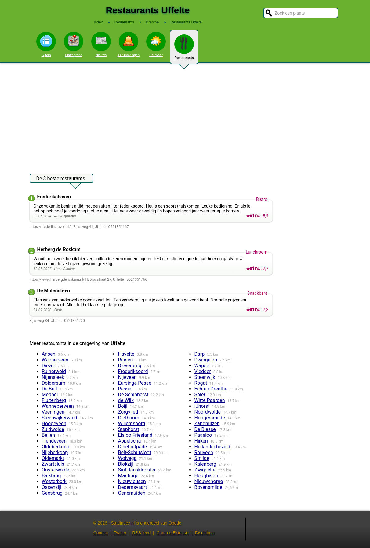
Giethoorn (129, 418)
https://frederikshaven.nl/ (50, 227)
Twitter (120, 532)
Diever (48, 365)
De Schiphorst (133, 394)
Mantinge (128, 476)
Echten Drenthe (210, 389)
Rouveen (203, 452)
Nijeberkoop (55, 452)
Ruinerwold (54, 371)
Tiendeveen (54, 441)
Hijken (201, 441)
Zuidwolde (53, 429)
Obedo (175, 523)
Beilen (48, 435)
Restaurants (184, 49)
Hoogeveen (54, 423)
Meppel (50, 394)
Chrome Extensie (172, 532)
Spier (199, 394)
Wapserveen (55, 360)
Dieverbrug (130, 365)
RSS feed (141, 532)
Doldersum (54, 383)
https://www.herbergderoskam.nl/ (57, 279)
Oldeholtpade (132, 447)
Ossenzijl (51, 487)
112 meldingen (129, 44)
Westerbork (54, 481)
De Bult (49, 389)
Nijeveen (127, 377)
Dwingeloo (205, 360)
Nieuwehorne (208, 481)
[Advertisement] (185, 115)
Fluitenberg (54, 400)
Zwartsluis (53, 464)
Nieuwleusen (132, 481)
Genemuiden (132, 493)
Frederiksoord (133, 371)
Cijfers (46, 44)
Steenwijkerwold (59, 418)
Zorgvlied (128, 412)
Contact (100, 532)
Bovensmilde (208, 487)
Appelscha (129, 441)
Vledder (202, 371)
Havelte (126, 354)
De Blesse (205, 429)
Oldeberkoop (56, 447)
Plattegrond (73, 44)
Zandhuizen (207, 423)
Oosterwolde (55, 470)
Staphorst (128, 429)
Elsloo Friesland (135, 435)
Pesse (124, 389)
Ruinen (125, 360)
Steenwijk (204, 377)
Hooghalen (206, 476)
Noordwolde (207, 412)
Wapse (201, 365)
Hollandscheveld (212, 447)
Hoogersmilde (209, 418)
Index (98, 22)
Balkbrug (51, 476)
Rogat (200, 383)
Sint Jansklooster (137, 470)
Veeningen (53, 412)
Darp (199, 354)
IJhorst (202, 406)
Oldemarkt (53, 458)
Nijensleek (53, 377)
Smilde (201, 458)
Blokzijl (126, 464)
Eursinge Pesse (134, 383)
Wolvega (127, 458)
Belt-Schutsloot (134, 452)
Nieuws (101, 44)
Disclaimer (205, 532)
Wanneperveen (58, 406)
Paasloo (203, 435)
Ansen (49, 354)
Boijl (123, 406)
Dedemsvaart (132, 487)
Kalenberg (205, 464)
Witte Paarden (209, 400)
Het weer (156, 44)
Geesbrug (52, 493)
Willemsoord (131, 423)
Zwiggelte (205, 470)
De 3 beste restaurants (60, 179)
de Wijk (126, 400)
